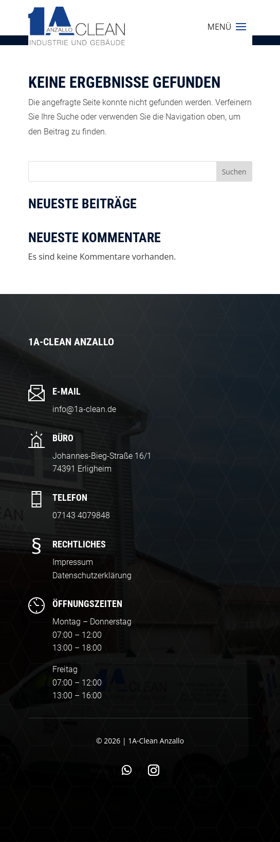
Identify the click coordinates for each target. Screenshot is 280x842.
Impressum (72, 562)
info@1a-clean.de (84, 409)
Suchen (234, 172)
